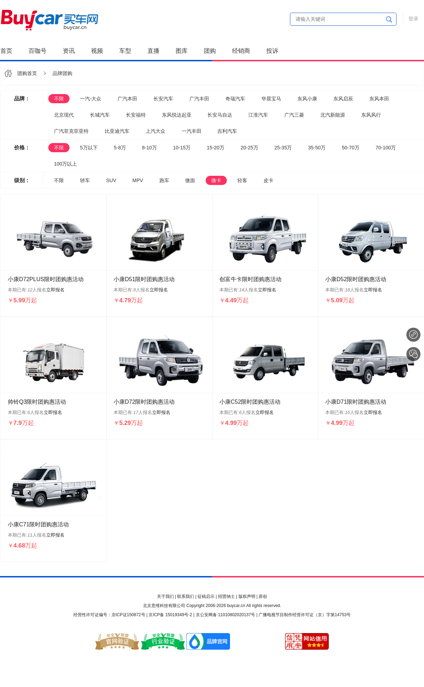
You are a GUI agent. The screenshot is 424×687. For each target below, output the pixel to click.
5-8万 (120, 147)
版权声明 (246, 596)
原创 (263, 596)
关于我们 (165, 596)
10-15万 (182, 147)
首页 (6, 51)
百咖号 (38, 51)
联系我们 (185, 596)
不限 (59, 98)
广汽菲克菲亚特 (71, 131)
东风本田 (379, 98)
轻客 (242, 180)
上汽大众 (155, 131)
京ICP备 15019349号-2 (170, 614)
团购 (210, 51)
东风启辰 (343, 98)
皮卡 (268, 180)
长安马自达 (219, 115)
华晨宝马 (271, 98)
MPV (137, 180)
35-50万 (317, 147)
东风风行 (371, 115)
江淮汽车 (258, 115)
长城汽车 (100, 115)
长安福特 (136, 115)
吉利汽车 (227, 131)
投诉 (272, 51)
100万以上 (65, 164)
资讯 (69, 51)
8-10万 (149, 147)
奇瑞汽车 (235, 98)
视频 (97, 51)
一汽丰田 (191, 131)
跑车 (164, 180)
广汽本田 (127, 98)
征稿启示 (206, 596)
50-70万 (350, 147)
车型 (125, 51)
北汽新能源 (332, 115)
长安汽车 (163, 98)
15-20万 (215, 147)
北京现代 (64, 115)
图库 (182, 51)
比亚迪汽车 (117, 131)
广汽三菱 (294, 115)
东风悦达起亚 (177, 115)
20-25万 (249, 147)
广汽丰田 (199, 98)
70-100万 (386, 147)
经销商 (241, 51)
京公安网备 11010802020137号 (225, 614)
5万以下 (89, 147)
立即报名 (55, 289)
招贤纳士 (226, 596)
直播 (153, 51)
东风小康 (307, 98)
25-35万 (283, 147)
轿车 (85, 180)
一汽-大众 (91, 98)
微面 (190, 180)
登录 (413, 18)
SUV (111, 180)
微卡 (216, 180)
